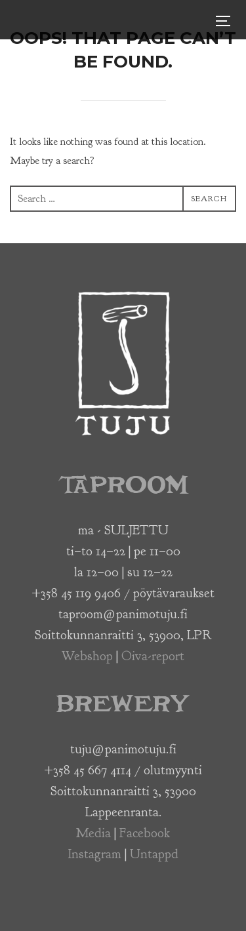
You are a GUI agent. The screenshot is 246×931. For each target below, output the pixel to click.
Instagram (94, 854)
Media (93, 833)
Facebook (144, 833)
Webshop (87, 656)
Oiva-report (152, 656)
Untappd (154, 854)
